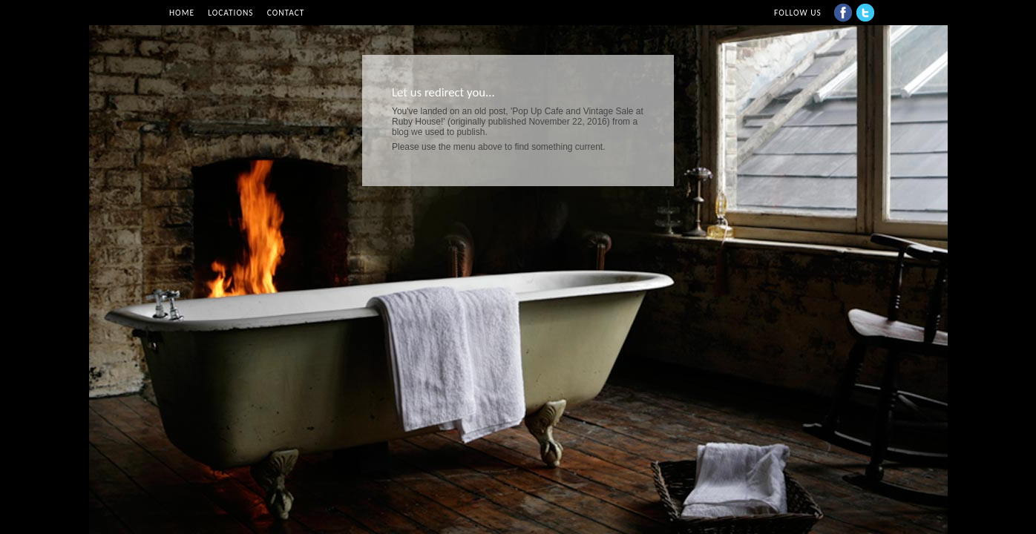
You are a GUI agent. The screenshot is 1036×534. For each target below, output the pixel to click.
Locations (230, 12)
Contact (286, 12)
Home (181, 12)
